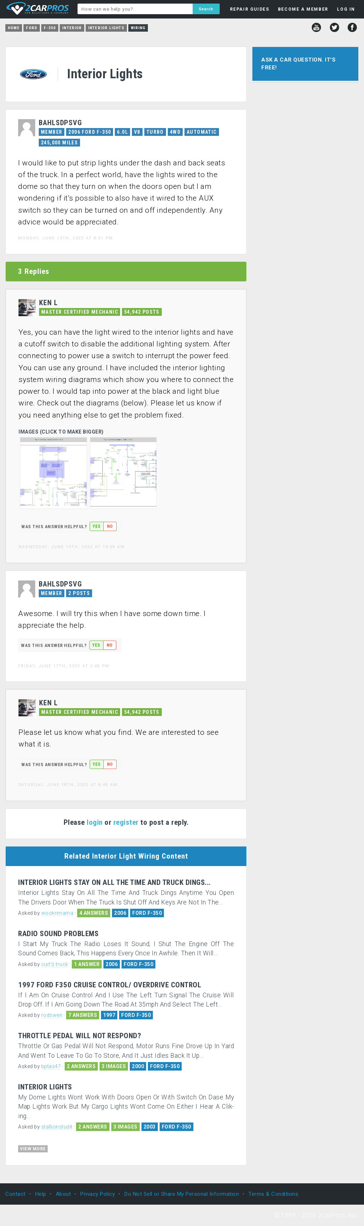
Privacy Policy (97, 1194)
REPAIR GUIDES (249, 9)
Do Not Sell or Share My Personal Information (181, 1194)
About (63, 1194)
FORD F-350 (147, 913)
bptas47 (51, 1066)
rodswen (52, 1015)
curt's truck (54, 964)
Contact (15, 1194)
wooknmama (57, 913)
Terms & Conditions (273, 1194)
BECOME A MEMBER (303, 9)
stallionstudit (57, 1127)
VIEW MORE (33, 1148)
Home (14, 28)
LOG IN (346, 9)
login (95, 822)
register (126, 822)
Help (40, 1194)
